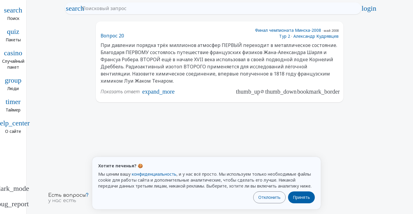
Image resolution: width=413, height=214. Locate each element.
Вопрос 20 (112, 35)
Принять (301, 197)
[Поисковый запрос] (218, 8)
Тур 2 (284, 36)
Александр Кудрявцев (316, 36)
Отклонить (269, 197)
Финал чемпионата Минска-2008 (288, 30)
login (369, 8)
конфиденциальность (154, 174)
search (75, 8)
